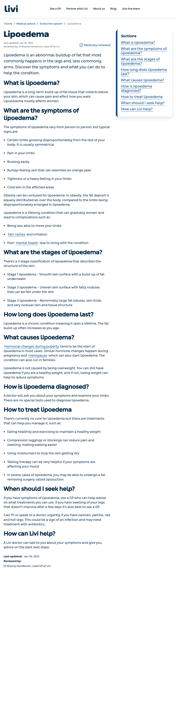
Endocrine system (51, 23)
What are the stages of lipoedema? (140, 61)
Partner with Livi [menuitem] (77, 8)
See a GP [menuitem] (55, 8)
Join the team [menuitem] (131, 8)
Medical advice (26, 23)
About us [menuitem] (99, 8)
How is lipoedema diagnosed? (136, 88)
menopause (37, 355)
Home (8, 23)
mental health (27, 243)
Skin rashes (16, 234)
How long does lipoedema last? (144, 72)
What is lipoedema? (138, 42)
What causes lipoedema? (142, 80)
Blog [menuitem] (113, 8)
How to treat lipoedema (141, 97)
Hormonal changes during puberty (31, 346)
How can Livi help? (137, 109)
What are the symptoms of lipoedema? (144, 51)
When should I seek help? (142, 103)
